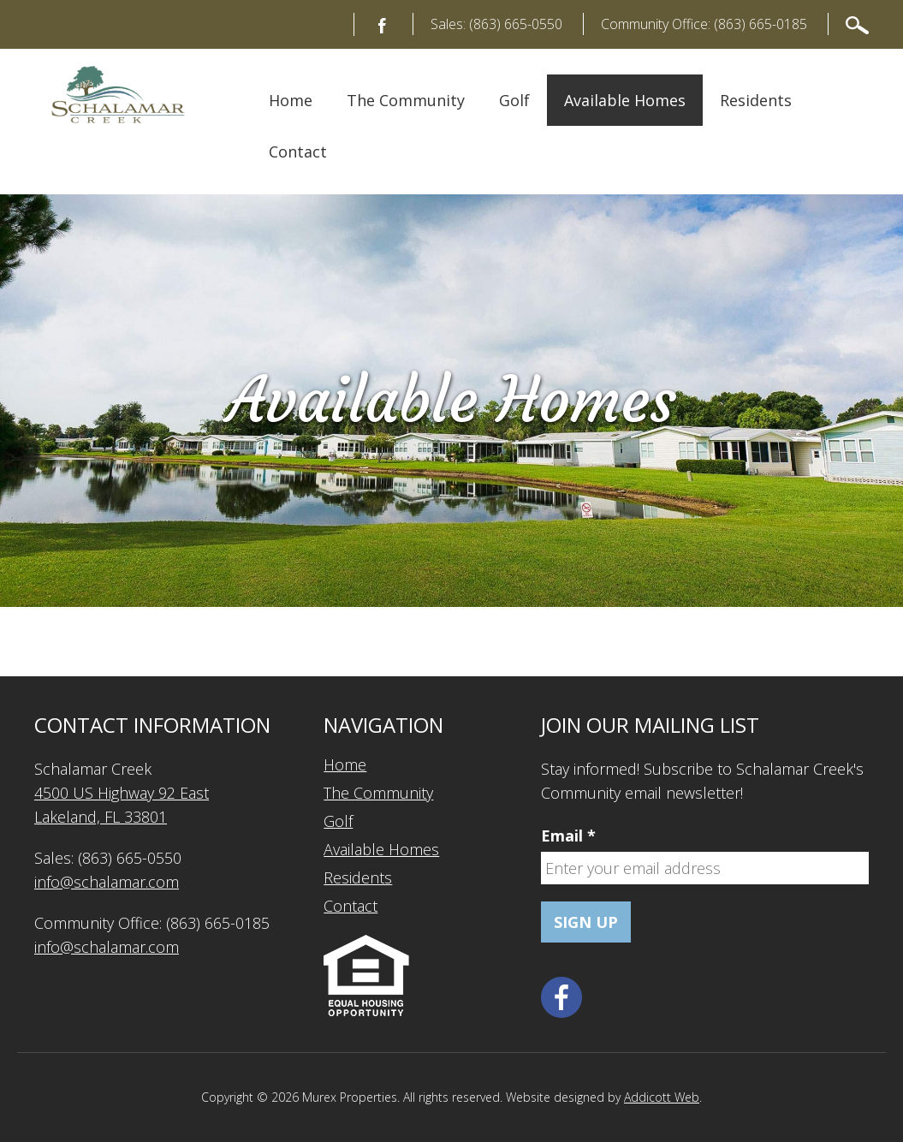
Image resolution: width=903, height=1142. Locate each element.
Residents (756, 100)
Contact (298, 151)
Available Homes (625, 100)
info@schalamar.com (106, 881)
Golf (514, 100)
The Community (406, 100)
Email (568, 835)
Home (290, 100)
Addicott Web (661, 1097)
